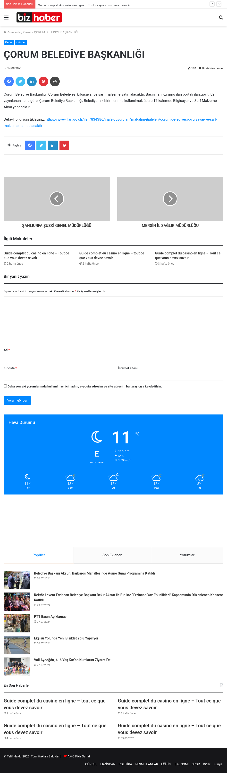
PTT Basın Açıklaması (50, 617)
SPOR (196, 764)
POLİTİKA (125, 764)
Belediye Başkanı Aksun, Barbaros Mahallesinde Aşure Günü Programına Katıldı (94, 573)
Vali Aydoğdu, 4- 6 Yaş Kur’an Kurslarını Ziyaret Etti (72, 660)
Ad (7, 350)
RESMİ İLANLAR (146, 764)
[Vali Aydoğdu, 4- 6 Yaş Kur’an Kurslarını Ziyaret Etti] (17, 666)
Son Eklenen (112, 555)
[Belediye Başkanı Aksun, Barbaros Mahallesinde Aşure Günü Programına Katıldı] (17, 580)
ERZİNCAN (107, 764)
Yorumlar (187, 555)
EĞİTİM (166, 764)
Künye (218, 764)
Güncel (20, 42)
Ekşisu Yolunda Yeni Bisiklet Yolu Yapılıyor (66, 638)
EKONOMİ (181, 764)
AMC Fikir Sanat (78, 756)
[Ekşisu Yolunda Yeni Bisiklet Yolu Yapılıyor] (17, 645)
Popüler (39, 555)
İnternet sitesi (128, 368)
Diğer (206, 764)
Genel (27, 32)
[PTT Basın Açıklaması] (17, 623)
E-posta (10, 368)
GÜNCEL (91, 764)
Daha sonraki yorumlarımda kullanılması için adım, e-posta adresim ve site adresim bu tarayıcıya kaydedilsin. (85, 386)
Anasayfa (12, 32)
